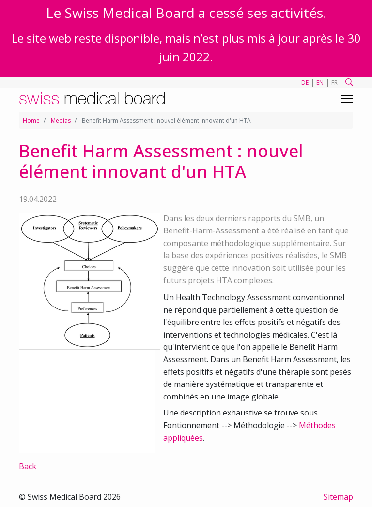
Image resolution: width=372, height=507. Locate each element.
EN (320, 82)
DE (305, 82)
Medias (61, 120)
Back (27, 466)
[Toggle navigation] (347, 99)
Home (31, 120)
